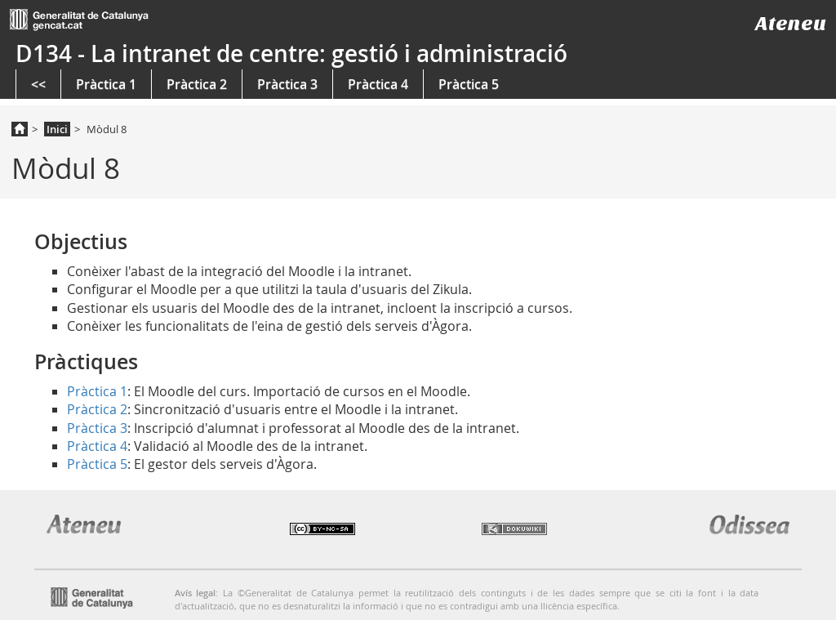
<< (38, 84)
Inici (57, 129)
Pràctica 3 (287, 84)
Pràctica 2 (197, 84)
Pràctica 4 (378, 84)
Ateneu (790, 23)
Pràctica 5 (468, 84)
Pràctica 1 (106, 84)
